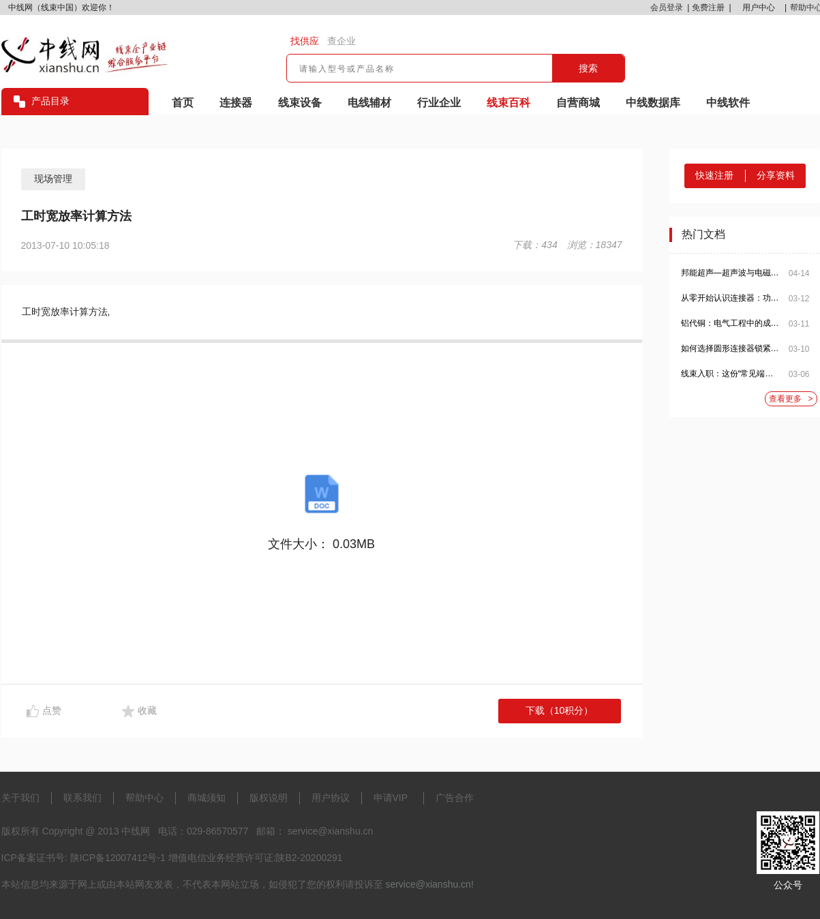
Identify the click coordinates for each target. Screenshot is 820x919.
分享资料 (776, 175)
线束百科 (508, 102)
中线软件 (728, 102)
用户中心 (758, 7)
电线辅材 (369, 102)
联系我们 (82, 797)
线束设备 (300, 102)
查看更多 (791, 399)
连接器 (235, 102)
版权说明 (268, 797)
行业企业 (439, 102)
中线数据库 (653, 102)
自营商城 (578, 102)
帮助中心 (144, 797)
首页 (183, 102)
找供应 (304, 40)
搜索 (588, 68)
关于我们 (20, 797)
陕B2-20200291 (308, 857)
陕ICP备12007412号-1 (118, 857)
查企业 (341, 40)
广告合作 (455, 797)
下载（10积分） (560, 710)
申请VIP (391, 797)
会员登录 (666, 7)
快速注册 (714, 175)
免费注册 (708, 7)
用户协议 (331, 797)
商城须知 (206, 797)
